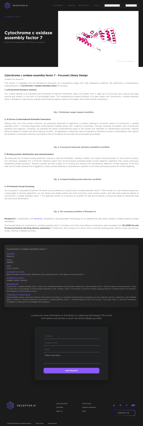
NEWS (84, 411)
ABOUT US (59, 411)
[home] (19, 5)
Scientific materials (89, 407)
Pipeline (71, 5)
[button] (58, 5)
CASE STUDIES (86, 403)
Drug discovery (61, 403)
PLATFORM (59, 407)
